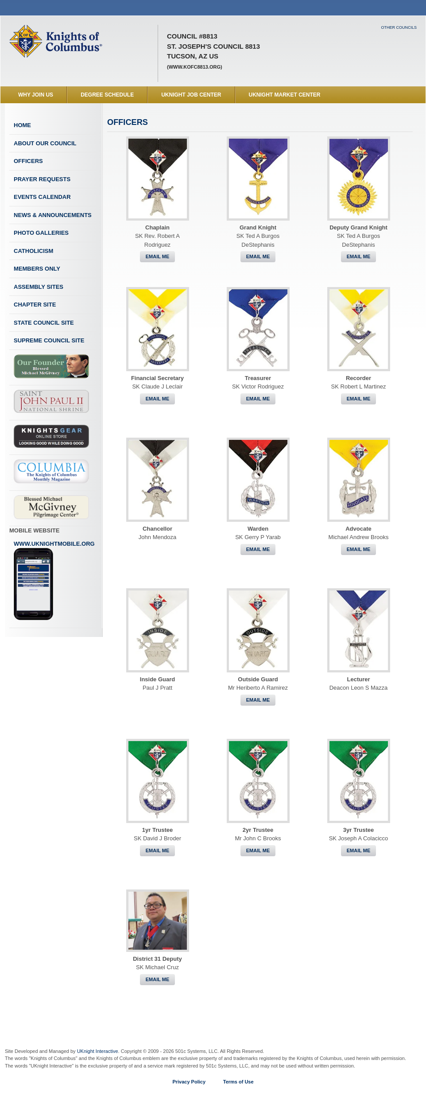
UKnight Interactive (97, 1051)
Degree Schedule (107, 95)
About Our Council (45, 143)
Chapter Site (35, 304)
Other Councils (399, 27)
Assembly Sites (38, 286)
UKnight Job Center (191, 95)
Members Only (37, 268)
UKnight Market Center (285, 95)
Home (22, 125)
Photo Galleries (41, 232)
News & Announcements (53, 215)
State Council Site (44, 322)
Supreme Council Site (49, 340)
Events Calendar (42, 197)
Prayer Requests (42, 179)
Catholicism (33, 251)
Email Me (158, 256)
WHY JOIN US (35, 95)
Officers (28, 161)
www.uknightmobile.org (54, 580)
